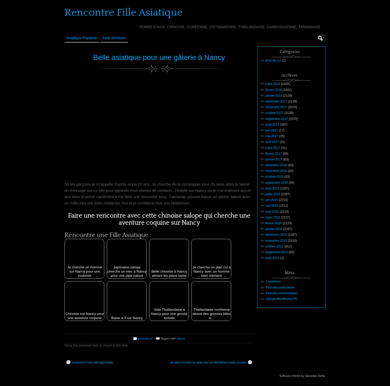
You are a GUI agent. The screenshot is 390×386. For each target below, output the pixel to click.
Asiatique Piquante (82, 38)
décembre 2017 (276, 101)
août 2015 (272, 258)
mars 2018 (272, 84)
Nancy (181, 338)
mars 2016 (272, 217)
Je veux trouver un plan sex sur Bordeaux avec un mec (211, 362)
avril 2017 (272, 142)
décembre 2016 (276, 165)
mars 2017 (272, 148)
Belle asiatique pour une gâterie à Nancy (159, 57)
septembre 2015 (276, 252)
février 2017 (273, 153)
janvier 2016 (273, 229)
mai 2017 (271, 136)
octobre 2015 (274, 246)
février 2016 (273, 223)
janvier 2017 (273, 159)
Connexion (273, 281)
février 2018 (273, 90)
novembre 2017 (276, 107)
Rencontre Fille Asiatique (124, 12)
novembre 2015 (276, 241)
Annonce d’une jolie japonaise (89, 362)
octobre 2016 (274, 176)
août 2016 (272, 188)
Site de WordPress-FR (281, 299)
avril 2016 (272, 212)
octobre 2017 (274, 113)
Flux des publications (280, 287)
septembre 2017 (276, 119)
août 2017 (272, 124)
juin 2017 (271, 130)
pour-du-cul (145, 338)
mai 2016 (271, 206)
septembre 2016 (276, 183)
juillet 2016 (272, 194)
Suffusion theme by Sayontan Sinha (302, 375)
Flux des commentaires (282, 293)
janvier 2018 (273, 95)
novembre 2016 (276, 171)
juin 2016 (271, 200)
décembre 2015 (276, 235)
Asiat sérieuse (114, 38)
